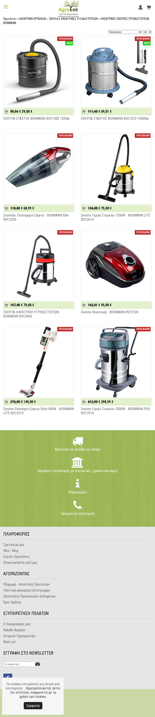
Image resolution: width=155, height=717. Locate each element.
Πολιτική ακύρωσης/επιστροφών (26, 590)
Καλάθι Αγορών (14, 630)
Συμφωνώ (33, 706)
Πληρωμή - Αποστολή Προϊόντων (26, 584)
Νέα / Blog (10, 551)
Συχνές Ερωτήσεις (16, 557)
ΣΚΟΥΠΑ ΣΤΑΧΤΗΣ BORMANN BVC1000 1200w (36, 118)
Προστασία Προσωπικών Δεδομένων (29, 596)
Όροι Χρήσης (12, 602)
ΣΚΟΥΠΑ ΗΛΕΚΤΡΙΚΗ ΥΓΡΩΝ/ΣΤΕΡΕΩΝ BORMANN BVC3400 (31, 314)
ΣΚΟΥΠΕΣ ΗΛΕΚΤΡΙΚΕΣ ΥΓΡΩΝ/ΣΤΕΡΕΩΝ (73, 19)
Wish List (9, 642)
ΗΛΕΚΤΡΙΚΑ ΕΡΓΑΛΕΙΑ (32, 19)
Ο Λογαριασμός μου (17, 624)
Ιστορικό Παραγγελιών (19, 636)
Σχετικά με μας (14, 545)
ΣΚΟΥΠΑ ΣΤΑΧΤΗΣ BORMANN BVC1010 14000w (115, 118)
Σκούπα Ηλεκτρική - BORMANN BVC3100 (109, 312)
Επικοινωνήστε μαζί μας (20, 562)
